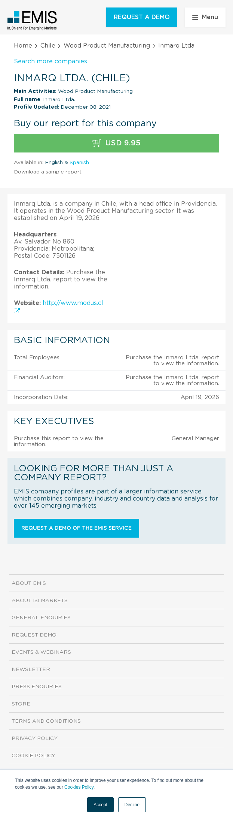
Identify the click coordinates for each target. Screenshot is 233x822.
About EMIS (29, 583)
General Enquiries (41, 617)
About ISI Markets (40, 600)
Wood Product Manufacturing (107, 46)
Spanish (79, 162)
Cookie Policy (33, 755)
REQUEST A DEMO (142, 17)
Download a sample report (48, 172)
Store (21, 704)
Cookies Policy (78, 787)
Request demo (34, 635)
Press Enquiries (37, 686)
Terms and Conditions (46, 721)
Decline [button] (132, 804)
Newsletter (31, 669)
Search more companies (50, 61)
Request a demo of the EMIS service (76, 528)
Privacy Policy (35, 738)
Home (23, 46)
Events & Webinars (41, 652)
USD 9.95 (116, 143)
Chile (47, 46)
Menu (205, 17)
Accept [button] (100, 804)
